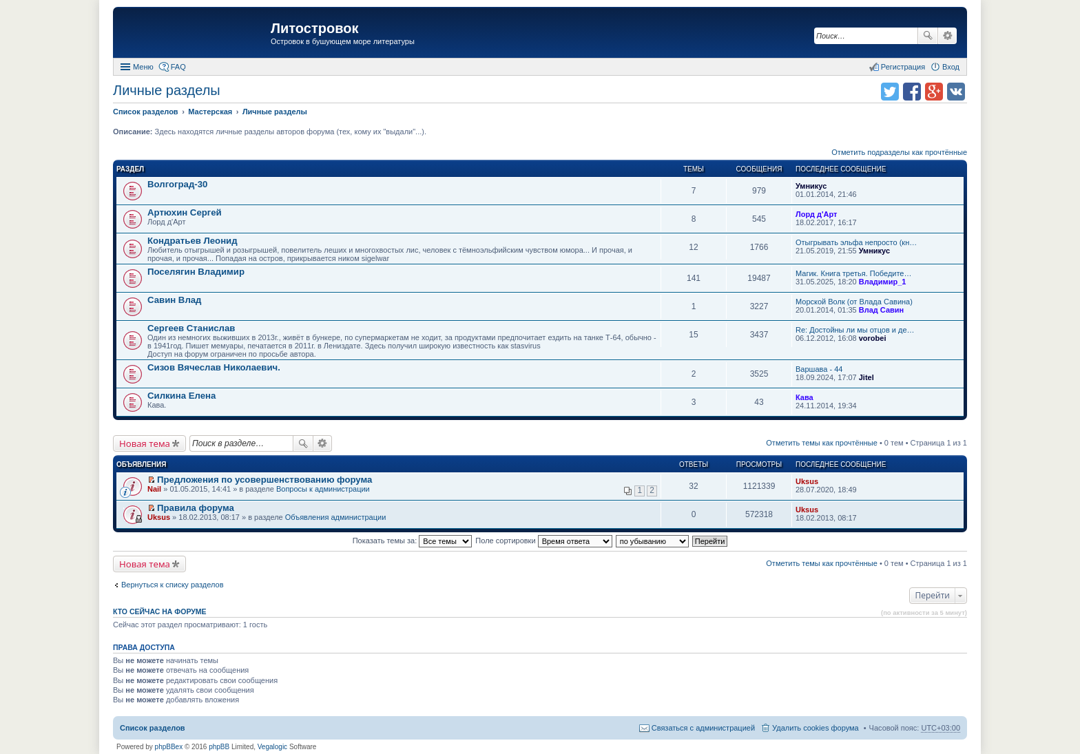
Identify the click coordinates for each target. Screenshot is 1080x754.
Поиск (927, 36)
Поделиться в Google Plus (934, 92)
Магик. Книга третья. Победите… (853, 273)
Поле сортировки (543, 540)
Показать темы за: (413, 540)
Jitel (866, 377)
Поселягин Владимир (196, 271)
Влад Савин (881, 310)
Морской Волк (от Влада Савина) (854, 301)
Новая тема (144, 443)
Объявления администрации (335, 517)
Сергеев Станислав (191, 328)
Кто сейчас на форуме (160, 611)
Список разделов (152, 728)
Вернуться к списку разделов (172, 584)
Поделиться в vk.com (956, 92)
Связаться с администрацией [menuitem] (703, 728)
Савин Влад (174, 300)
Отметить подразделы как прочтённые (899, 152)
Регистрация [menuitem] (903, 67)
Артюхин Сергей (184, 212)
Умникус (811, 186)
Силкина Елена (181, 395)
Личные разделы (166, 90)
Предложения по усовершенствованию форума (264, 479)
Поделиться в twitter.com (890, 92)
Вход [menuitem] (950, 67)
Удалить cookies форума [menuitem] (815, 728)
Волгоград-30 (177, 184)
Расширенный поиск (947, 36)
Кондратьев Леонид (192, 240)
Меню (143, 67)
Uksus (807, 481)
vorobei (872, 338)
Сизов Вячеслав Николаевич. (213, 367)
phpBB (219, 747)
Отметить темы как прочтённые (822, 443)
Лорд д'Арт (816, 214)
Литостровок (314, 28)
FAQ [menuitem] (178, 67)
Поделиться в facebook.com (912, 92)
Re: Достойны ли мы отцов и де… (855, 330)
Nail (154, 489)
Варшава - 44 (819, 369)
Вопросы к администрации (323, 489)
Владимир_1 (882, 281)
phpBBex (169, 747)
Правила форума (195, 508)
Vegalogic (272, 747)
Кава (804, 397)
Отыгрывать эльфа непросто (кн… (856, 242)
